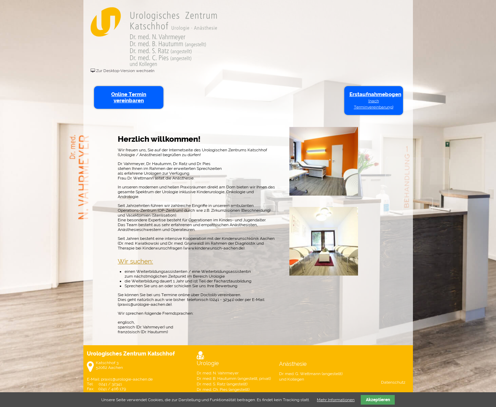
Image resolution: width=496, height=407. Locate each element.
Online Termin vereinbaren (128, 97)
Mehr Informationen (336, 399)
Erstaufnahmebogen (375, 100)
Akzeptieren (378, 399)
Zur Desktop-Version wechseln (125, 70)
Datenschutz (393, 382)
